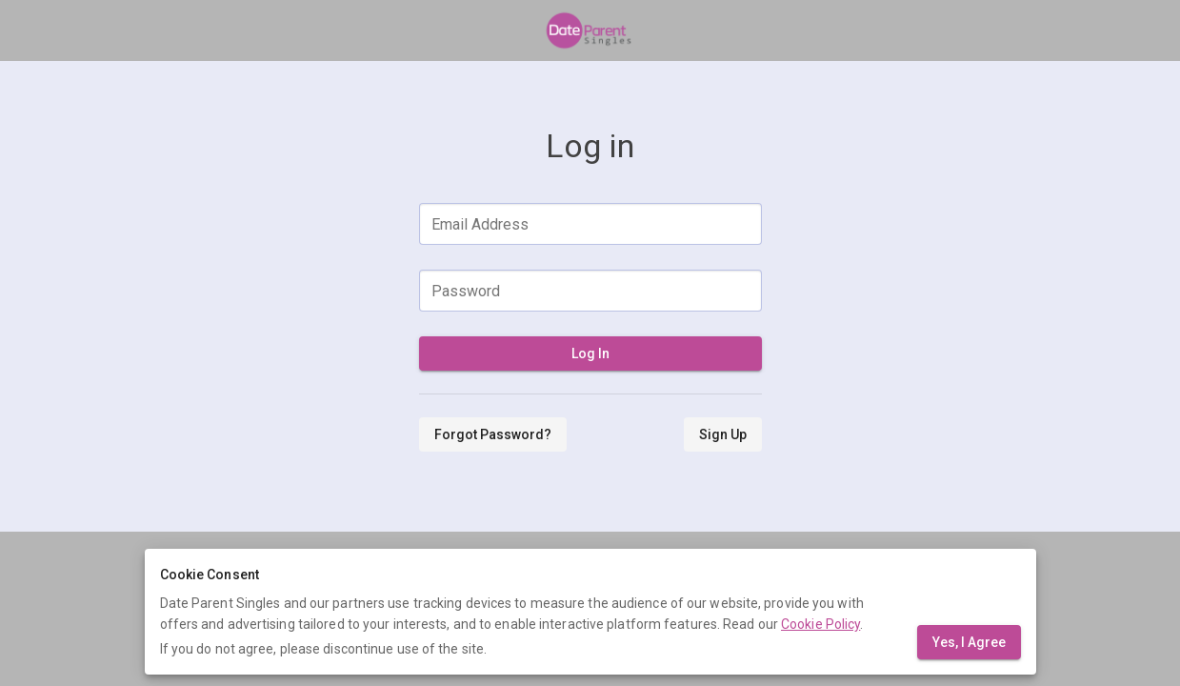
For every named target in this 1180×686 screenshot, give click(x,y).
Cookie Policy (820, 624)
